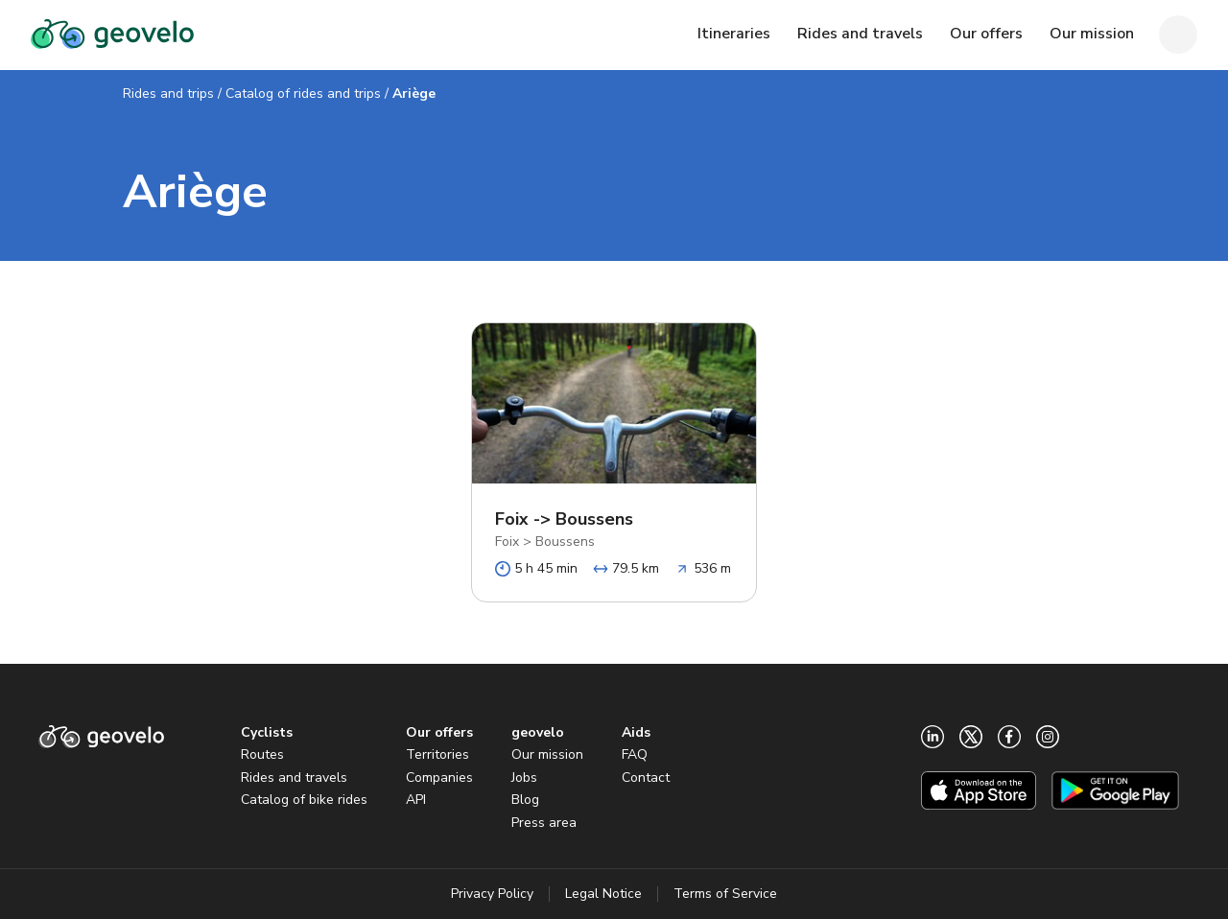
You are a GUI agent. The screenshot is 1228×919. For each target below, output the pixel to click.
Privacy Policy (492, 893)
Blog (525, 799)
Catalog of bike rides (304, 799)
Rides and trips (168, 93)
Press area (544, 822)
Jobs (524, 777)
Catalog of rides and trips (303, 93)
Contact (646, 777)
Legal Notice (603, 893)
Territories (437, 754)
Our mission (547, 754)
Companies (439, 777)
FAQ (635, 754)
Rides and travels (294, 777)
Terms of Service (725, 893)
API (416, 799)
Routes (262, 754)
